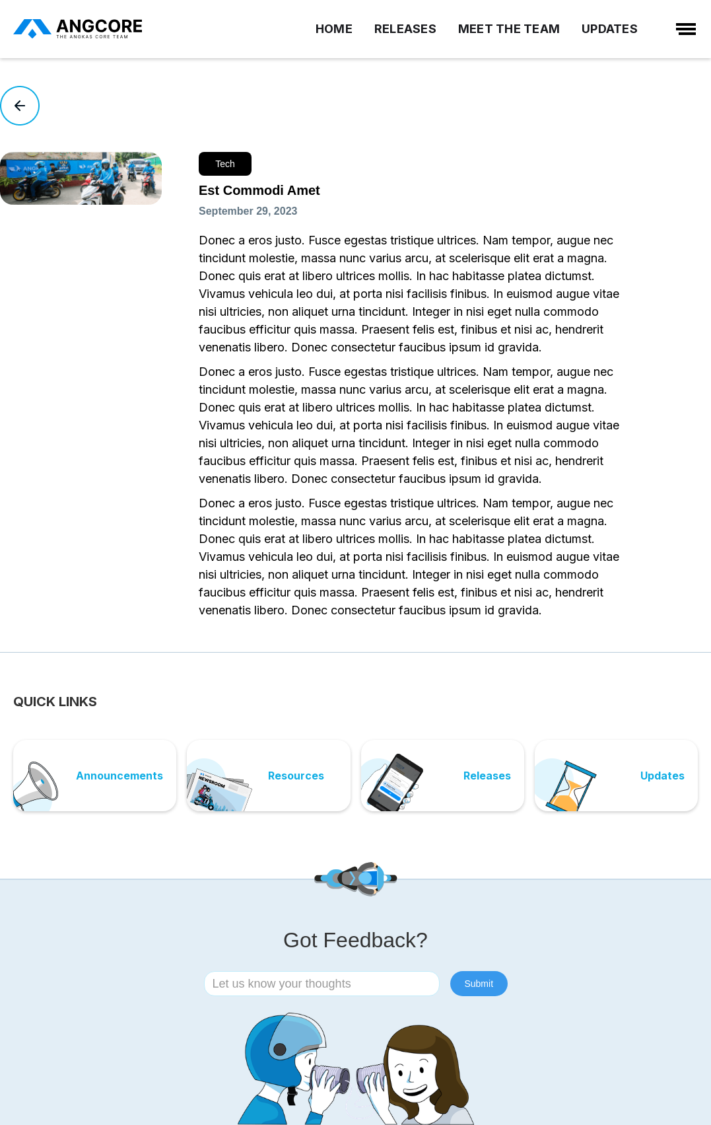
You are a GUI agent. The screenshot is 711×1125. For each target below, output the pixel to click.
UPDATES (610, 29)
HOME (334, 29)
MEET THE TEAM (509, 29)
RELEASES (405, 29)
